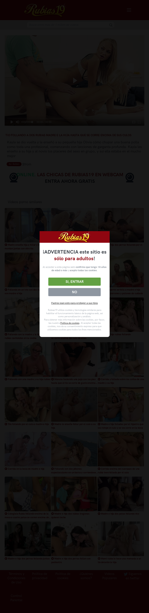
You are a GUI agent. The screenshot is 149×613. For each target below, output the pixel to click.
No (74, 292)
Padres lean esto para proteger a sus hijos (74, 303)
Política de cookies (69, 323)
